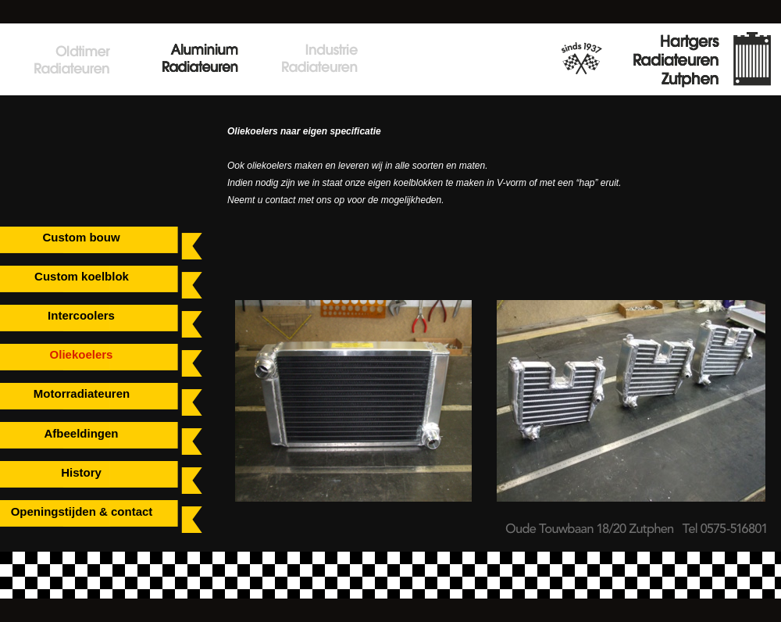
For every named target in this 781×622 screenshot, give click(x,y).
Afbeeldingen (81, 433)
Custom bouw (80, 237)
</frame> (62, 135)
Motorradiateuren (82, 393)
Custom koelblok (81, 276)
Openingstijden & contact (82, 511)
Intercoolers (81, 315)
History (81, 472)
